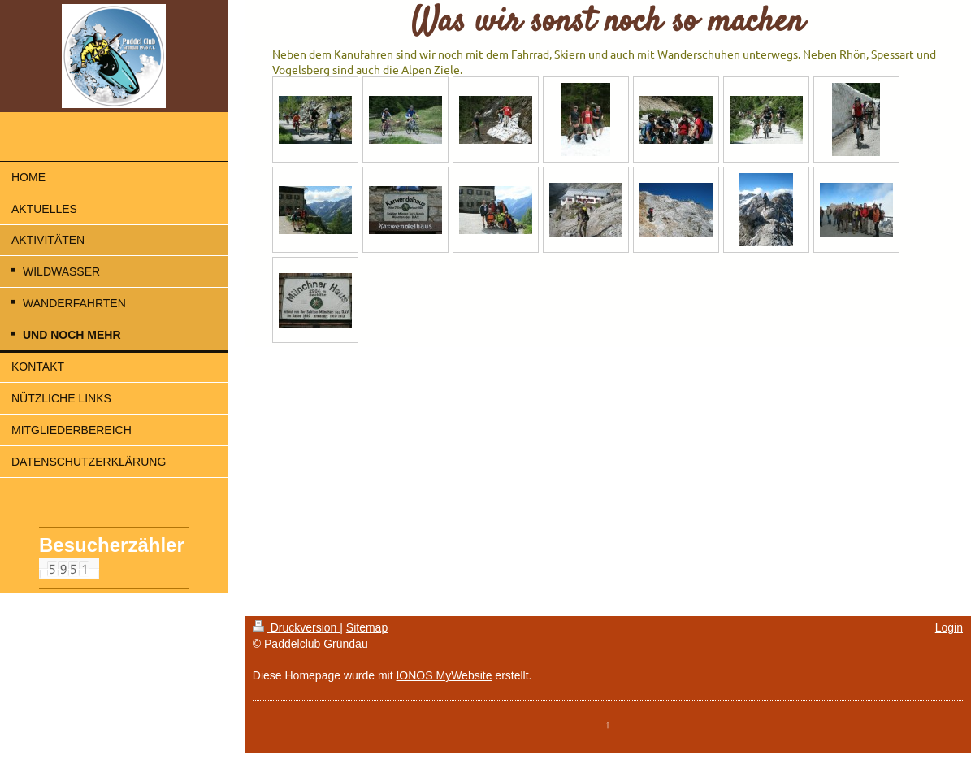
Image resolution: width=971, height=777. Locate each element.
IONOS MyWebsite (444, 675)
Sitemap (367, 627)
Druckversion (296, 627)
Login (949, 627)
